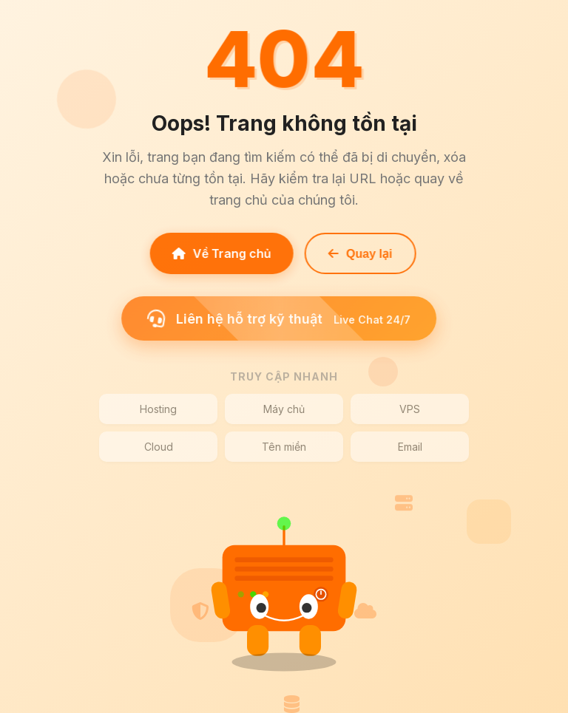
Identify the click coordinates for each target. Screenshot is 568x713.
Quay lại (358, 254)
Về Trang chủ (219, 253)
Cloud (158, 446)
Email (410, 446)
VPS (409, 409)
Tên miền (284, 446)
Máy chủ (284, 409)
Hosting (158, 409)
